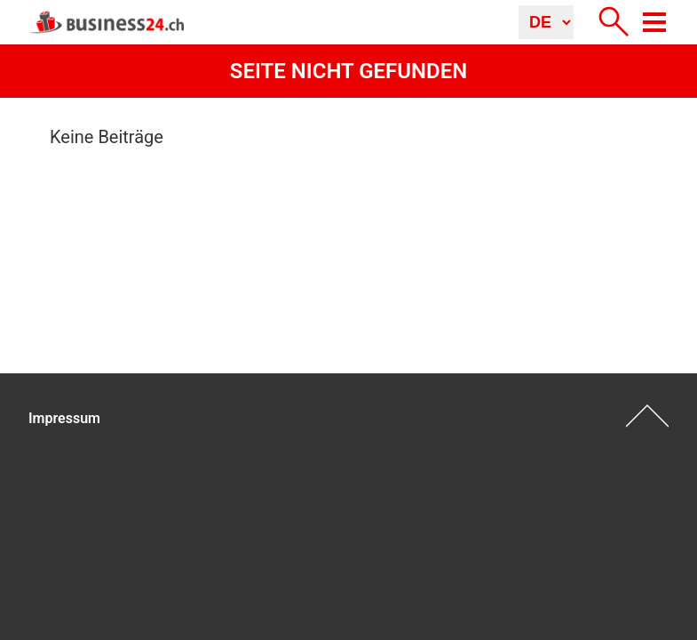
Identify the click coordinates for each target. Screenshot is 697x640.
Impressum (64, 418)
